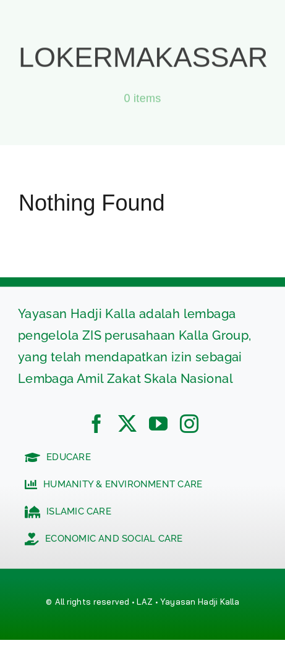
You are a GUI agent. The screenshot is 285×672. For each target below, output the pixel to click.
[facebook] (96, 423)
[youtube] (158, 423)
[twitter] (127, 423)
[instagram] (189, 423)
